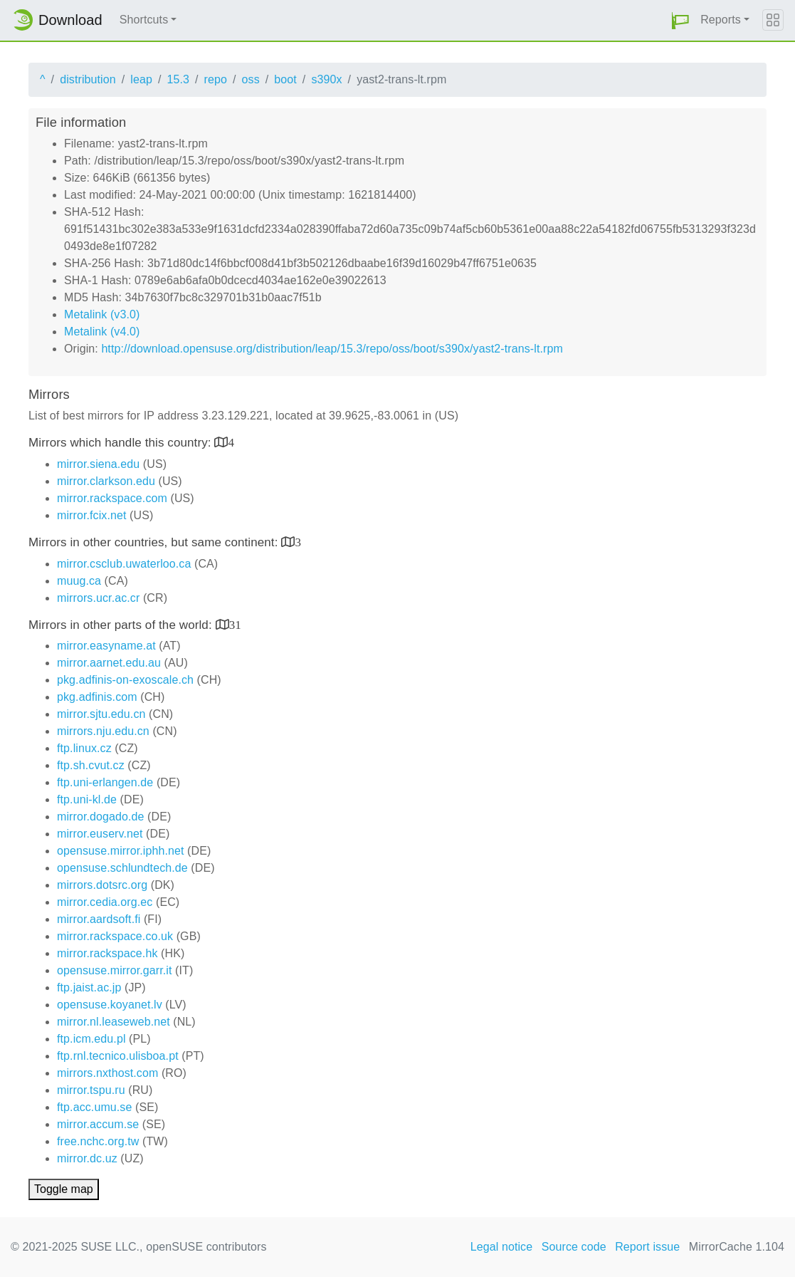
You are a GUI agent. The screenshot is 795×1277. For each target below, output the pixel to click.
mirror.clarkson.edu (106, 481)
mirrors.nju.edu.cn (103, 731)
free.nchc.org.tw (98, 1141)
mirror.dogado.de (100, 816)
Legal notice (501, 1247)
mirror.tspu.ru (91, 1090)
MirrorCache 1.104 (736, 1247)
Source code (574, 1247)
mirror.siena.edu (98, 464)
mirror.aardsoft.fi (98, 919)
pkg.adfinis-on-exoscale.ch (125, 680)
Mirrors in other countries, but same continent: (154, 542)
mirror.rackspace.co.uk (115, 936)
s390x (326, 79)
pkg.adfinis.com (97, 697)
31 (235, 624)
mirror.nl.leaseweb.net (113, 1022)
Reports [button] (720, 20)
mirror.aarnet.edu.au (109, 663)
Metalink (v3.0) (101, 314)
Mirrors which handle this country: (121, 442)
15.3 (178, 79)
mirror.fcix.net (92, 515)
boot (285, 79)
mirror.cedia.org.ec (104, 902)
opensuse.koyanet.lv (109, 1005)
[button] (680, 20)
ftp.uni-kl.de (87, 799)
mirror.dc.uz (87, 1158)
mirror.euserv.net (100, 834)
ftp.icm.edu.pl (91, 1039)
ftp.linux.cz (84, 748)
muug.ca (79, 581)
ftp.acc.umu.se (94, 1107)
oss (251, 79)
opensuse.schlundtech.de (122, 868)
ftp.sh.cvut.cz (91, 765)
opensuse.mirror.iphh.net (120, 851)
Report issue (647, 1247)
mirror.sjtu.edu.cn (101, 714)
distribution (88, 79)
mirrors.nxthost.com (107, 1073)
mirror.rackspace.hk (107, 953)
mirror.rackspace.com (112, 498)
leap (141, 79)
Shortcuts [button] (144, 20)
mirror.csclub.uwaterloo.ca (124, 564)
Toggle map (63, 1189)
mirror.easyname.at (106, 646)
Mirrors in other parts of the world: (122, 625)
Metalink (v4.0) (101, 331)
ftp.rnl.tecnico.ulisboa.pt (118, 1056)
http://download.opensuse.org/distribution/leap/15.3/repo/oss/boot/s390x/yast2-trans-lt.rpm (331, 349)
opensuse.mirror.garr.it (114, 970)
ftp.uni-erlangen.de (105, 782)
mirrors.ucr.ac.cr (98, 598)
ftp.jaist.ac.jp (89, 987)
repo (215, 79)
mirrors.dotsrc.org (102, 885)
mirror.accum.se (98, 1124)
